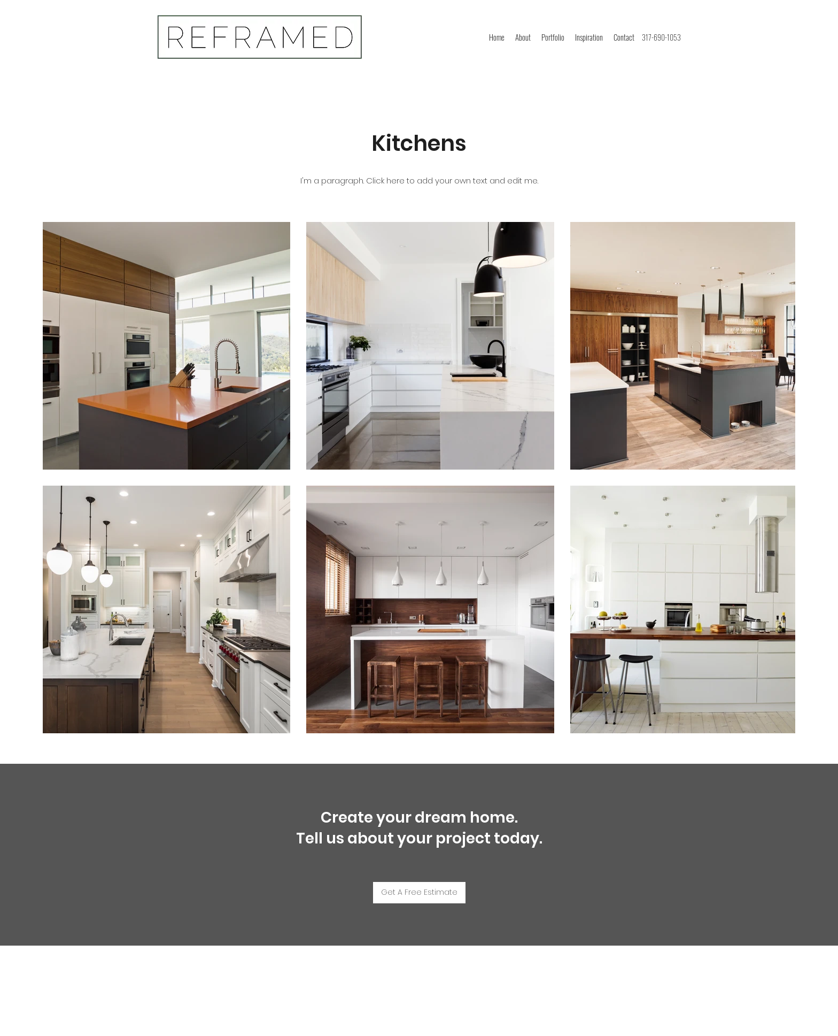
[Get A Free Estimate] (419, 892)
